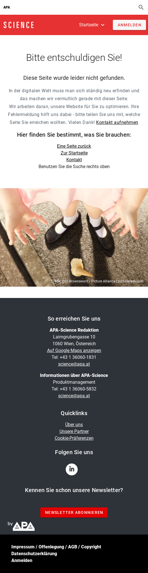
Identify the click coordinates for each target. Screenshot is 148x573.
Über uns (74, 424)
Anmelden (21, 560)
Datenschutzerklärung (34, 553)
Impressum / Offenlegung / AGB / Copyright (56, 547)
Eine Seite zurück (74, 146)
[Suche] (141, 7)
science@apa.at (74, 364)
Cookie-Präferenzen (74, 438)
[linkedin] (74, 471)
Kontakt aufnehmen (117, 122)
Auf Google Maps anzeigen (74, 350)
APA (6, 7)
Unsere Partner (74, 431)
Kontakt (74, 159)
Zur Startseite (74, 153)
